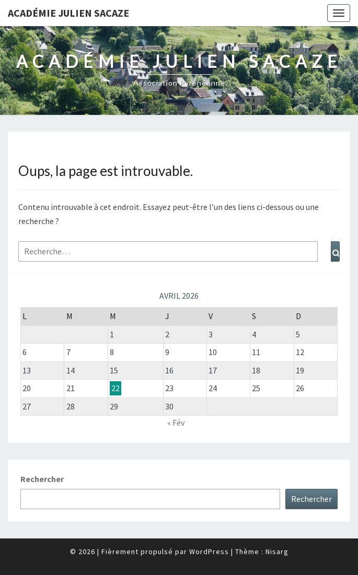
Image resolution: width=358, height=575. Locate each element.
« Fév (175, 422)
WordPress (209, 551)
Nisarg (276, 551)
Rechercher (42, 479)
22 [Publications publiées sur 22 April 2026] (115, 388)
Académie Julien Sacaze (68, 12)
